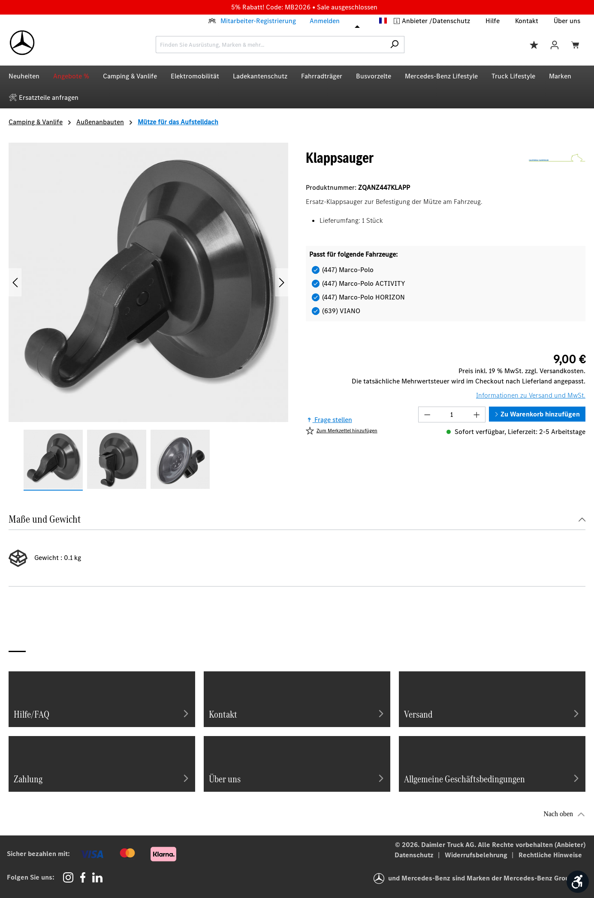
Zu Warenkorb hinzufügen (537, 414)
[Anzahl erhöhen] (477, 414)
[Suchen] (394, 44)
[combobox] (270, 44)
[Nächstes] (281, 282)
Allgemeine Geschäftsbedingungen (492, 778)
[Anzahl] (451, 414)
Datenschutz (451, 20)
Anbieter (415, 20)
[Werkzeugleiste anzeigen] (578, 882)
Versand (492, 713)
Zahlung (102, 778)
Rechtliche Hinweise (550, 854)
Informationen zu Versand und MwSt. (530, 395)
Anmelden (325, 20)
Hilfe (492, 20)
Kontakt (526, 20)
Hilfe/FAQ (102, 713)
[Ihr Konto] (554, 44)
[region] (148, 317)
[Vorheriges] (15, 282)
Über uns (567, 20)
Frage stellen (329, 419)
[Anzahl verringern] (427, 414)
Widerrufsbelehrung (477, 854)
